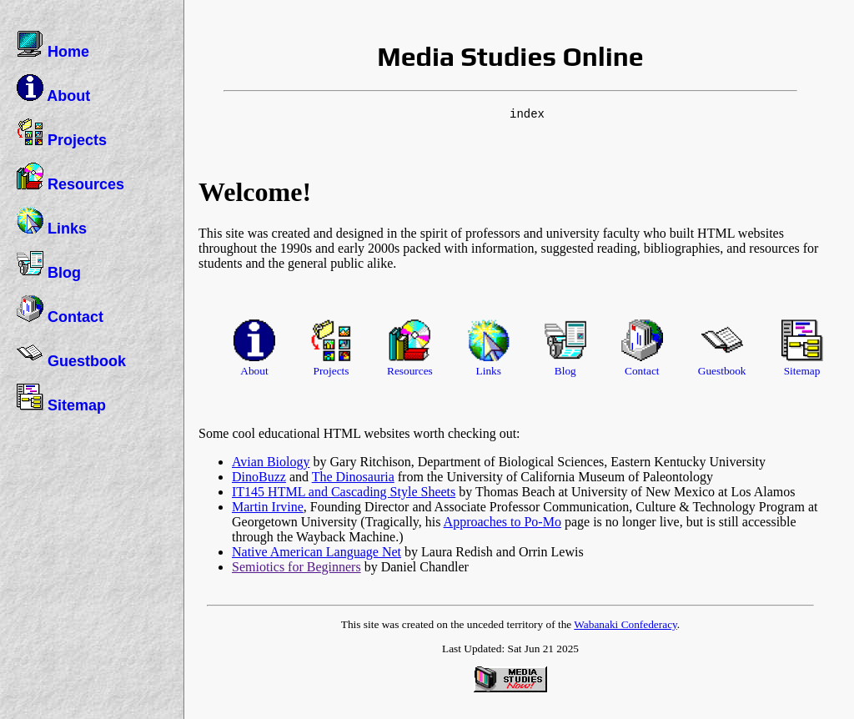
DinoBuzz (259, 477)
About (53, 89)
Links (52, 222)
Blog (49, 266)
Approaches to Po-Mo (502, 522)
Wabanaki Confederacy (625, 624)
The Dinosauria (353, 477)
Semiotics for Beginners (296, 567)
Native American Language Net (316, 552)
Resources (70, 178)
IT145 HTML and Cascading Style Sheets (343, 492)
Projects (62, 133)
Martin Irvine (268, 507)
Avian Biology (270, 462)
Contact (60, 310)
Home (53, 45)
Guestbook (71, 354)
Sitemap (61, 399)
